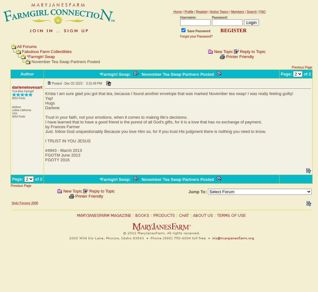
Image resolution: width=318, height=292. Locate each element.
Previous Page (302, 67)
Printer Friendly (240, 56)
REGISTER (234, 30)
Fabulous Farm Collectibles (47, 51)
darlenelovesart (27, 87)
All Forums (27, 46)
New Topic (223, 51)
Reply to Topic (252, 51)
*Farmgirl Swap (41, 56)
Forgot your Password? (196, 36)
